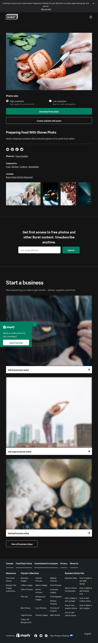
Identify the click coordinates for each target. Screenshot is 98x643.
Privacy (63, 563)
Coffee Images (27, 585)
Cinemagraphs (56, 596)
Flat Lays (24, 596)
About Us (74, 563)
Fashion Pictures (38, 579)
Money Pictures (38, 591)
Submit (71, 250)
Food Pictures (55, 585)
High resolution (17, 101)
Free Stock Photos (10, 579)
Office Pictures (27, 589)
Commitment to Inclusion (46, 563)
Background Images (40, 598)
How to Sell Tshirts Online (70, 614)
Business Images (24, 579)
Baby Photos (55, 615)
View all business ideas (22, 543)
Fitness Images (41, 615)
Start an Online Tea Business (71, 589)
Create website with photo (49, 120)
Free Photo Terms (24, 563)
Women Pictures (53, 602)
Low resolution (59, 101)
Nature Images (41, 585)
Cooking (23, 166)
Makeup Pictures (53, 579)
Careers (9, 563)
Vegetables (33, 166)
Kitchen (15, 166)
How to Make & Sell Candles (85, 606)
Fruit (8, 166)
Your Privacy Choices (61, 635)
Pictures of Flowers (54, 609)
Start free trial (15, 342)
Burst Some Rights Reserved (19, 176)
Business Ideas (71, 577)
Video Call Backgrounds (26, 621)
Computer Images (54, 591)
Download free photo (49, 111)
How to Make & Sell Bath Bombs (85, 580)
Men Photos (25, 607)
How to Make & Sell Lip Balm (71, 599)
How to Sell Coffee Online (85, 599)
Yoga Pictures (26, 615)
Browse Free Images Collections (11, 588)
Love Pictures (41, 607)
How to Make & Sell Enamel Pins (85, 590)
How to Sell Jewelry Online (71, 606)
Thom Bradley (21, 155)
